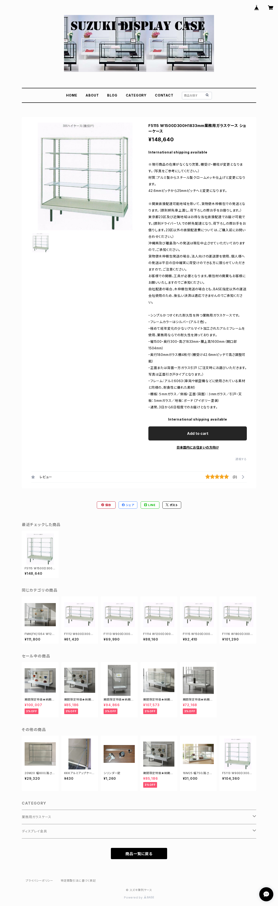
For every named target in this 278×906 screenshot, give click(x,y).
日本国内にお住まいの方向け (198, 447)
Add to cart (197, 433)
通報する (241, 459)
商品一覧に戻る (139, 853)
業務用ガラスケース (36, 817)
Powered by (139, 897)
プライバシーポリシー (39, 880)
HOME (71, 95)
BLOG (112, 95)
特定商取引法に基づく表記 (78, 880)
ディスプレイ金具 (34, 831)
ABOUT (92, 95)
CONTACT (164, 95)
